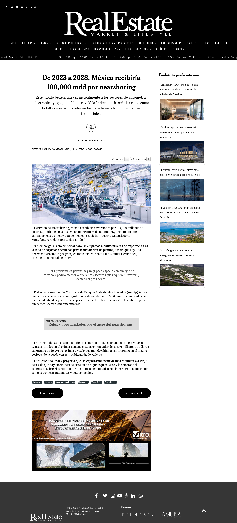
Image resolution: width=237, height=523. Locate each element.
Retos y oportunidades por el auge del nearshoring (90, 318)
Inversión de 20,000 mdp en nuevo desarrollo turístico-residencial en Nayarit (180, 205)
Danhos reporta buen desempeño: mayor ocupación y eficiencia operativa (179, 125)
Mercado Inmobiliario (65, 375)
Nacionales (83, 375)
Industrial (37, 375)
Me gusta (119, 152)
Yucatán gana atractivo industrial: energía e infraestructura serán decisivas (179, 248)
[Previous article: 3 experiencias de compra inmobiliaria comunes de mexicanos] (47, 386)
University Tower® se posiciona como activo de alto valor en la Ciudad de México (179, 82)
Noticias (48, 375)
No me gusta (140, 152)
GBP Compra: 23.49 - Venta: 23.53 (191, 50)
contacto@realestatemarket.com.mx (82, 505)
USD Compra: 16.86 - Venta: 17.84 (83, 50)
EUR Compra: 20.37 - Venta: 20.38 (137, 50)
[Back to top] (204, 504)
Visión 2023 (96, 375)
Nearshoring (110, 375)
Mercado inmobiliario (56, 142)
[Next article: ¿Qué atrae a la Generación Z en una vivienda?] (134, 386)
